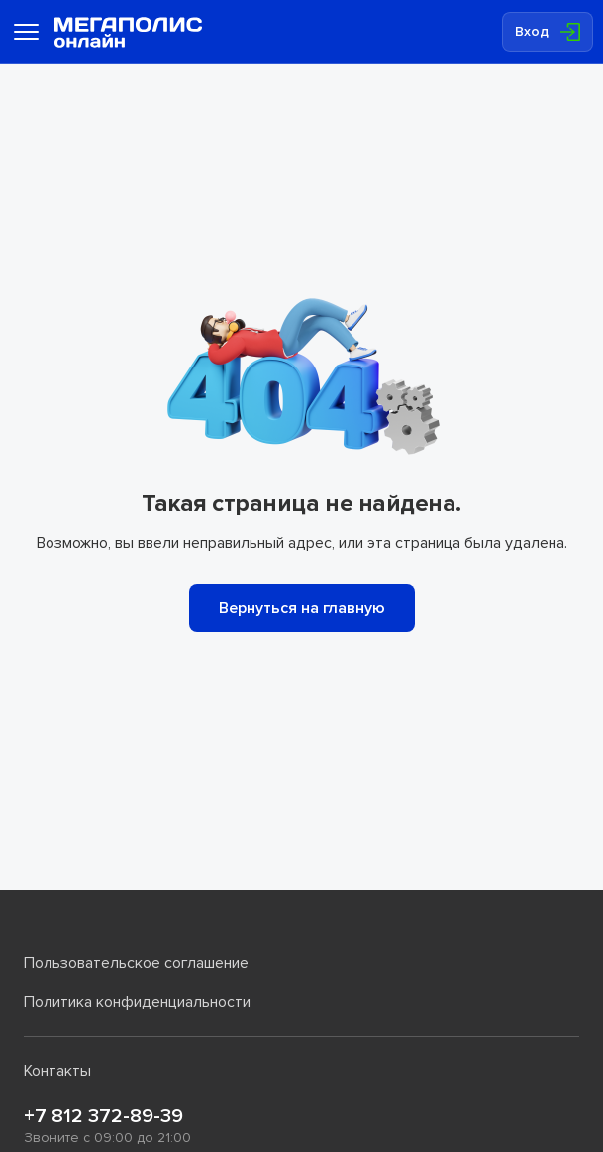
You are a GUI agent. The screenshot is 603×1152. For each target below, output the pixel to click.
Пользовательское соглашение (136, 963)
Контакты (57, 1071)
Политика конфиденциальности (137, 1002)
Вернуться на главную (302, 608)
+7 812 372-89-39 (103, 1116)
